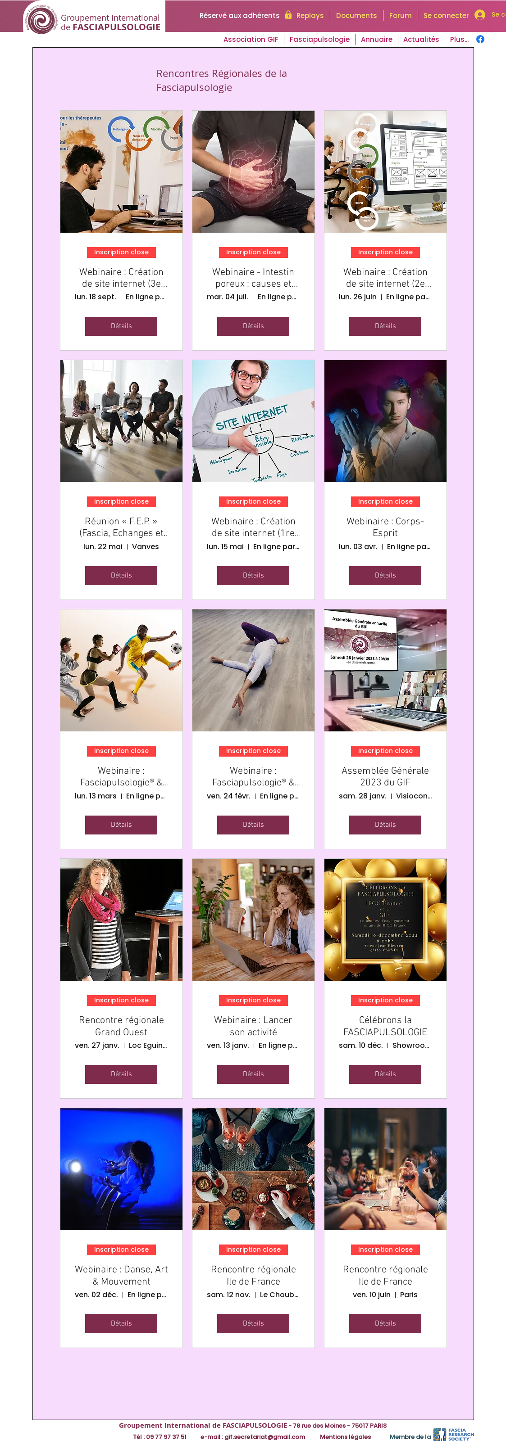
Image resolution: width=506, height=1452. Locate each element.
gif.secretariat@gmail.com (264, 1437)
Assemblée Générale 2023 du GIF (385, 777)
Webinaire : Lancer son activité (253, 1026)
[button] (421, 39)
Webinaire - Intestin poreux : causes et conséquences (253, 279)
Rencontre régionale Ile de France (253, 1276)
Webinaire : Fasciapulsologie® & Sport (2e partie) (121, 777)
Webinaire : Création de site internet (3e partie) (121, 279)
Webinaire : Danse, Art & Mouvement (121, 1276)
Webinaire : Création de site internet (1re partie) (253, 528)
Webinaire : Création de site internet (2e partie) (385, 279)
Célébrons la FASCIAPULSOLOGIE (385, 1026)
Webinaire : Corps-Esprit (385, 528)
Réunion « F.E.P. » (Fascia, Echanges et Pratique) (121, 528)
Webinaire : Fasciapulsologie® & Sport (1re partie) (253, 777)
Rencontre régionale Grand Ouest (121, 1026)
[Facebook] (480, 39)
